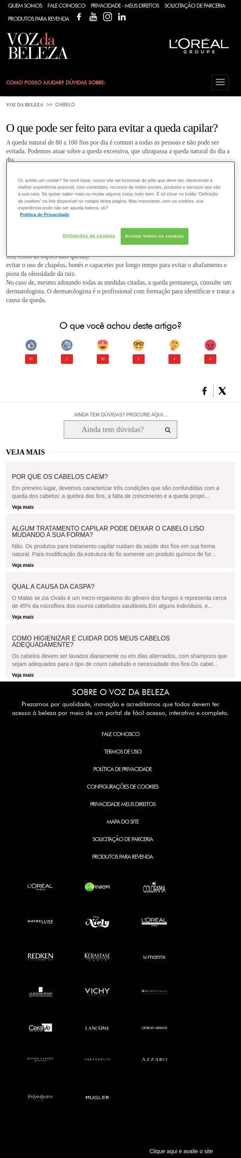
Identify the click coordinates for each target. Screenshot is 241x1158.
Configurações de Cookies (122, 786)
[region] (120, 209)
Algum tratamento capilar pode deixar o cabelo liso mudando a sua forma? (108, 531)
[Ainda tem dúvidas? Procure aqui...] (112, 429)
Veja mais (23, 507)
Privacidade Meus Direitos (122, 804)
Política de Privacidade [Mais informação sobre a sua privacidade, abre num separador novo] (44, 214)
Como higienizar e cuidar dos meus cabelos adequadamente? (91, 641)
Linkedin (122, 16)
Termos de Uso (122, 751)
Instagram (107, 16)
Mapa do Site (123, 821)
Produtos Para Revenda (38, 19)
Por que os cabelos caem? (60, 477)
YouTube (93, 16)
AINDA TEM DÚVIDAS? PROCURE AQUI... (120, 414)
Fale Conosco (66, 5)
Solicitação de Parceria (195, 5)
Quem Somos (25, 5)
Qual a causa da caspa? (53, 587)
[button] (220, 82)
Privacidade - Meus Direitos (125, 5)
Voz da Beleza (24, 104)
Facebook (78, 16)
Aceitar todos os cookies (154, 235)
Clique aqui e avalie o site (181, 1151)
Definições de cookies (89, 235)
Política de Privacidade (122, 769)
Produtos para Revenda (122, 856)
